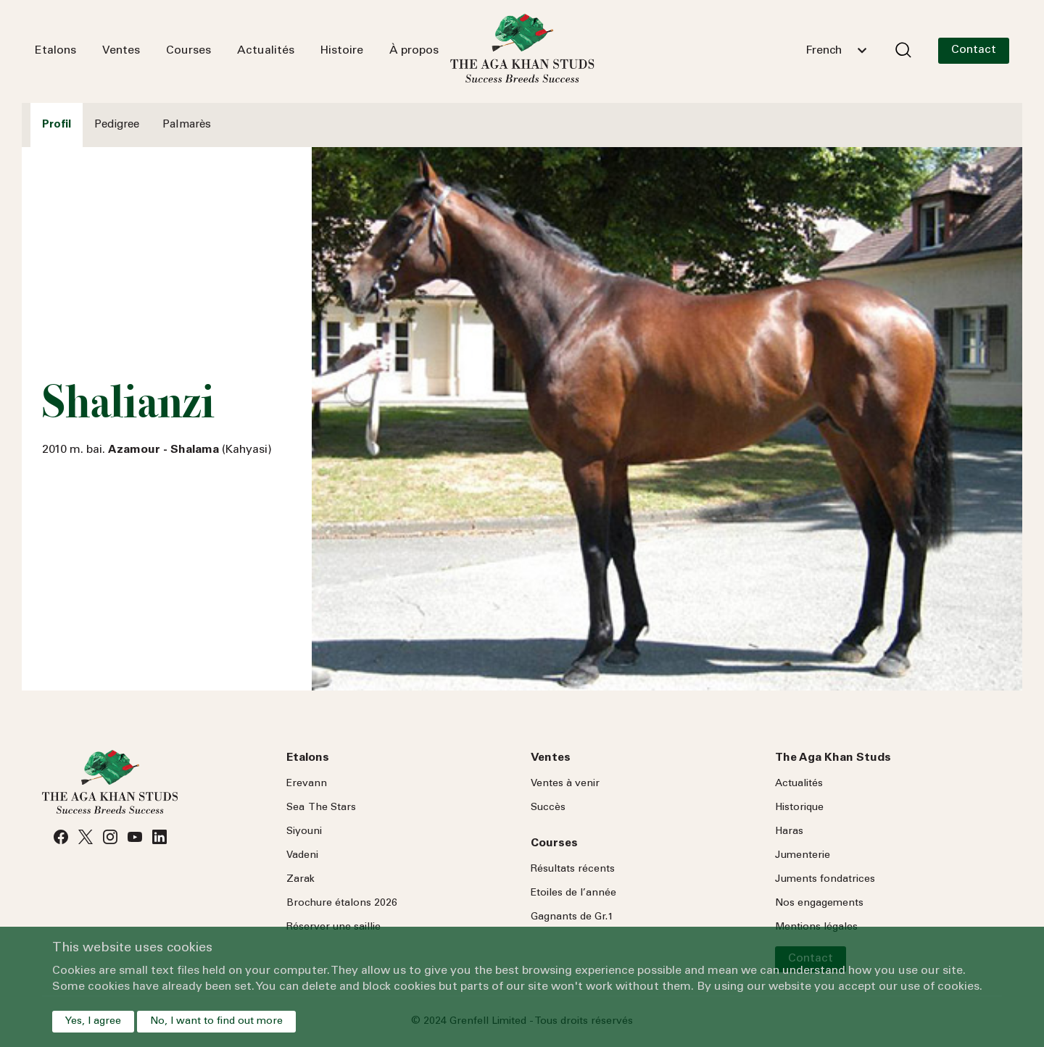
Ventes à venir (565, 784)
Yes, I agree (93, 1022)
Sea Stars (321, 808)
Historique (799, 808)
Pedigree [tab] (116, 125)
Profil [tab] (56, 125)
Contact (973, 50)
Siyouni (304, 832)
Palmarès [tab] (186, 125)
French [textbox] (823, 51)
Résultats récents (573, 869)
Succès (548, 808)
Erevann (306, 784)
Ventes (121, 51)
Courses (188, 51)
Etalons (55, 51)
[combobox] (836, 51)
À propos (414, 51)
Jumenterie (802, 856)
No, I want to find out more (216, 1022)
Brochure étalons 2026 (341, 903)
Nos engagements (819, 903)
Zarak (300, 880)
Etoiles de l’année (573, 893)
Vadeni (302, 856)
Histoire (341, 51)
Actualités (265, 51)
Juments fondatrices (825, 880)
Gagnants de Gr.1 (572, 917)
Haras (789, 832)
